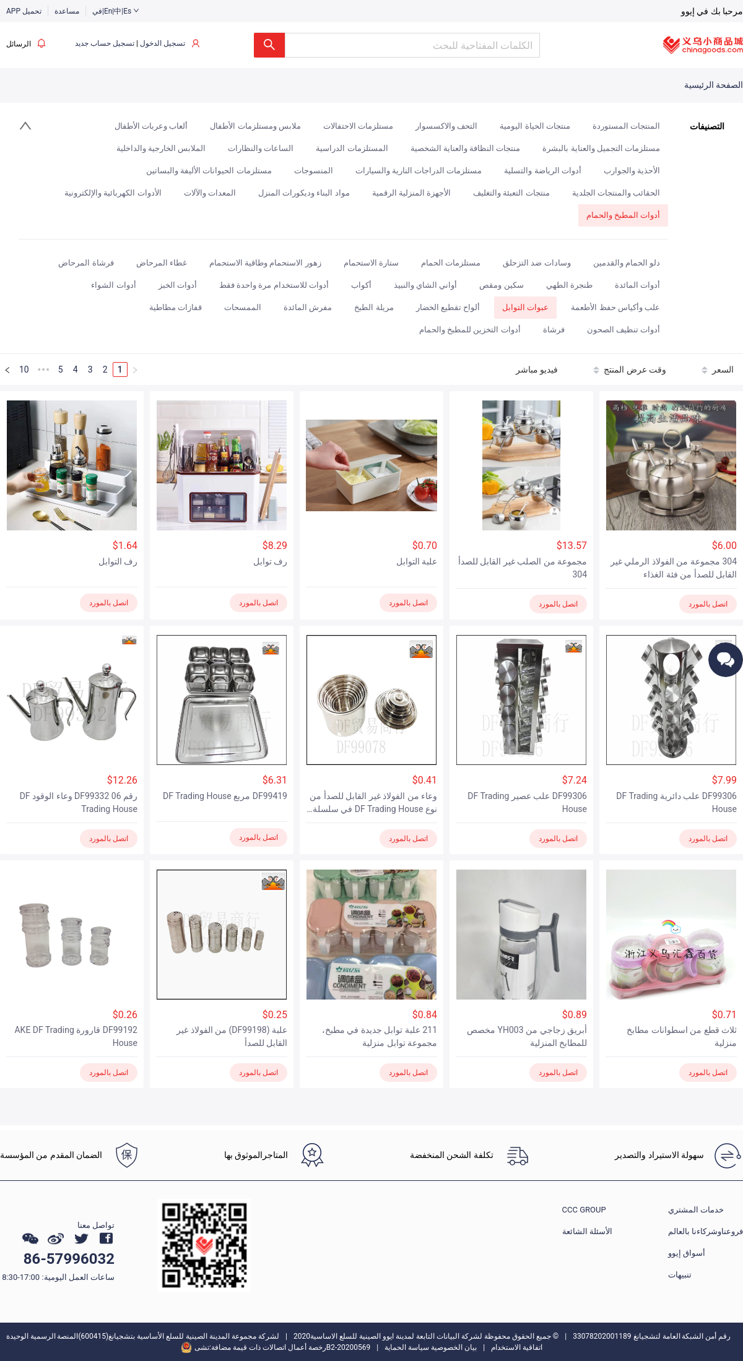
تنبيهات (680, 1274)
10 (24, 369)
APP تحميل (23, 11)
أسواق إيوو (686, 1253)
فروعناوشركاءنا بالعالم (705, 1231)
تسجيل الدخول (162, 43)
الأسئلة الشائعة (587, 1231)
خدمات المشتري (696, 1209)
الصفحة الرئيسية (713, 85)
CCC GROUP (584, 1209)
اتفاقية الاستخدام (516, 1347)
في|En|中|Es (115, 11)
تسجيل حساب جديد (104, 43)
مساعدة (66, 11)
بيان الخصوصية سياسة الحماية (431, 1347)
